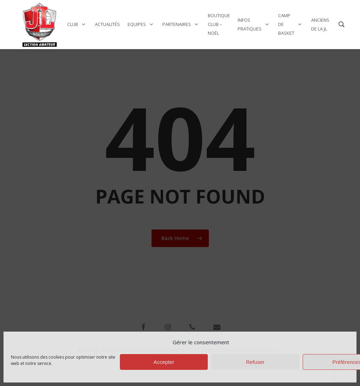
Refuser (255, 362)
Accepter (163, 362)
